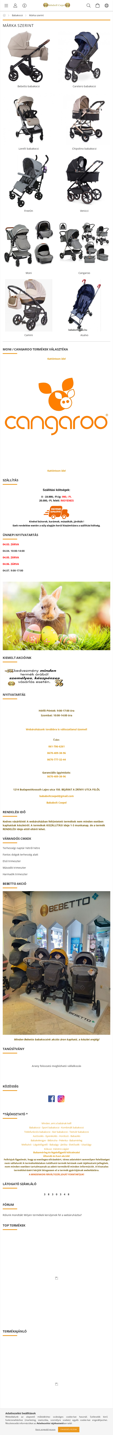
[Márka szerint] (6, 5)
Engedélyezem (69, 1429)
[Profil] (15, 5)
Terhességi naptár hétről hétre (21, 848)
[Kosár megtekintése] (97, 5)
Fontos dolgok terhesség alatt (20, 854)
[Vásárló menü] (24, 5)
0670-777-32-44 (56, 759)
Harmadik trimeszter (15, 874)
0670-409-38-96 (56, 753)
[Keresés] (88, 5)
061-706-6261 (56, 746)
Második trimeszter (14, 867)
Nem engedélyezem (45, 1429)
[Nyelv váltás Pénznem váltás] (106, 5)
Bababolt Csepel (56, 802)
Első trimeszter (12, 861)
